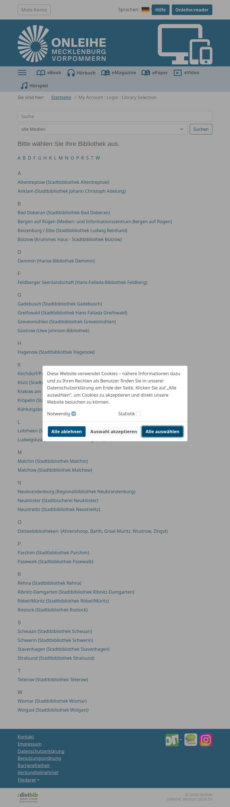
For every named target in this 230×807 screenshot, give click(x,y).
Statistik (126, 414)
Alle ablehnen (66, 431)
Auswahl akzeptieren (113, 431)
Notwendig (58, 414)
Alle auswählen (162, 431)
